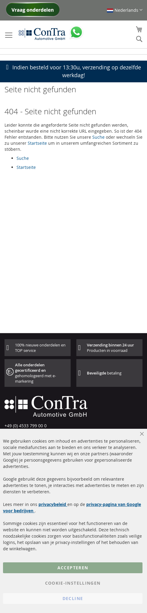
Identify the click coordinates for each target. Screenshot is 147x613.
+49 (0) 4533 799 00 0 (26, 425)
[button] (124, 10)
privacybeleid (52, 504)
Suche (98, 137)
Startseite (37, 143)
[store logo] (42, 33)
